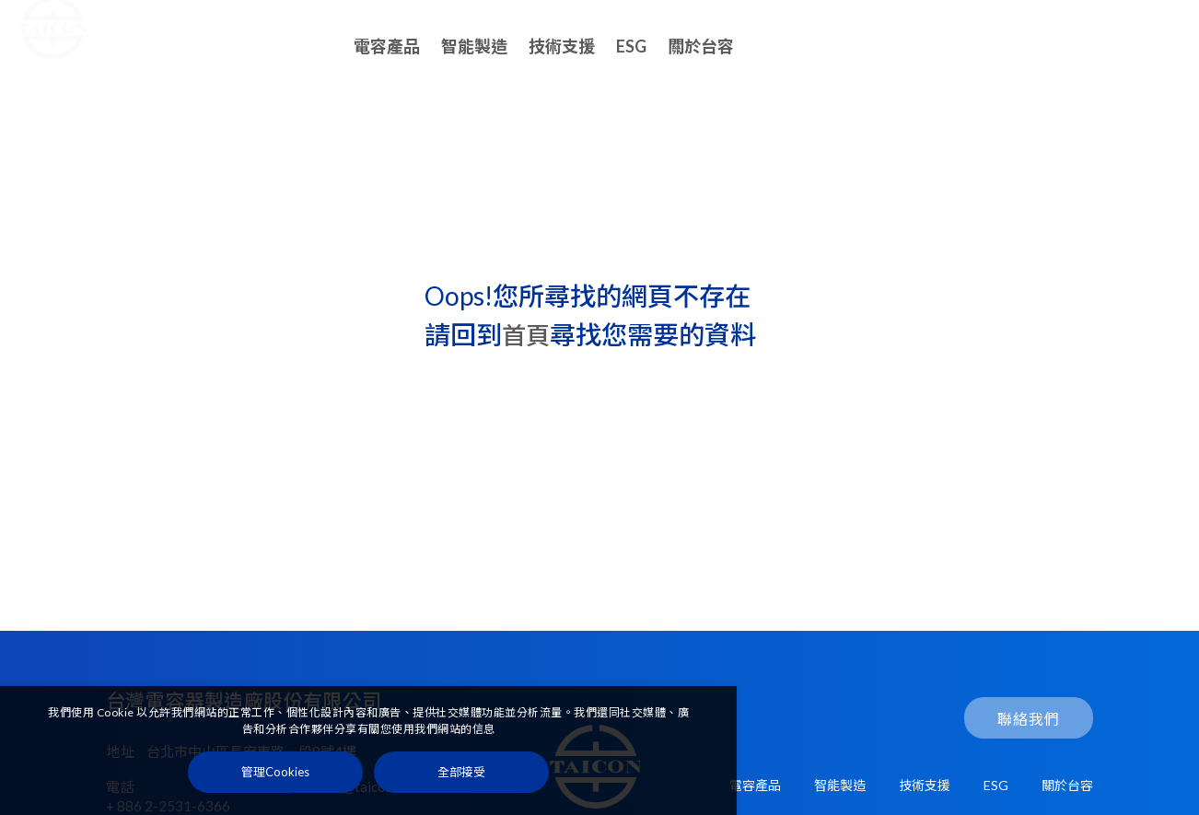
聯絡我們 (1116, 46)
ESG (631, 46)
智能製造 (474, 46)
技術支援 (562, 46)
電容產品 (387, 46)
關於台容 (701, 46)
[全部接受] (461, 776)
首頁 (527, 335)
